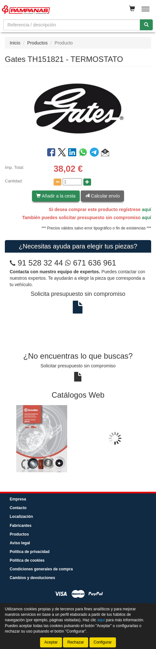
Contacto (18, 508)
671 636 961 (90, 262)
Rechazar (75, 642)
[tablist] (78, 438)
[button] (105, 153)
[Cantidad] (72, 181)
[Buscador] (71, 24)
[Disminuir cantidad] (57, 182)
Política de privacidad (29, 551)
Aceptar (50, 642)
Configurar (103, 642)
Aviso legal (20, 543)
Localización (21, 516)
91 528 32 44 (40, 262)
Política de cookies (27, 560)
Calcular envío (102, 196)
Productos (37, 42)
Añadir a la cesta (55, 196)
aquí (146, 209)
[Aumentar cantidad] (87, 182)
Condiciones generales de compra (41, 569)
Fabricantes (20, 525)
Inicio (15, 42)
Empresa (18, 499)
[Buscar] (146, 24)
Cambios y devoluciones (32, 578)
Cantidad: (14, 181)
